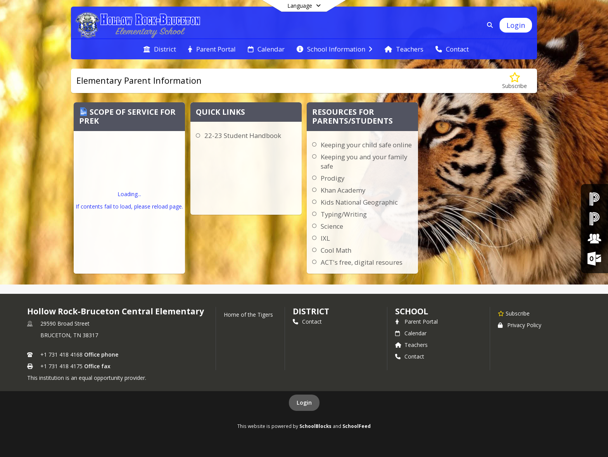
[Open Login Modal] (515, 25)
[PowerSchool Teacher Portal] (594, 218)
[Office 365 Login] (594, 258)
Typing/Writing (344, 214)
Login (304, 402)
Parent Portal (416, 321)
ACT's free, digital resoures (361, 262)
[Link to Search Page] (488, 25)
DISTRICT (311, 311)
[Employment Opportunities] (594, 238)
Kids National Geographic (359, 202)
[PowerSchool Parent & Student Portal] (594, 198)
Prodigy (332, 178)
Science (332, 226)
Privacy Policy (519, 325)
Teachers (411, 344)
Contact (307, 321)
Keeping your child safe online (366, 144)
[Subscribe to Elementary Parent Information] (514, 80)
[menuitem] (160, 49)
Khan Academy (343, 190)
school (411, 311)
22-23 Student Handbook (242, 135)
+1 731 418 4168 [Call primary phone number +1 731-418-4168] (61, 354)
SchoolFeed (356, 426)
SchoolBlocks (315, 426)
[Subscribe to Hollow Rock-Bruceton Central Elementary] (514, 313)
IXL (325, 238)
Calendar (411, 333)
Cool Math (336, 250)
